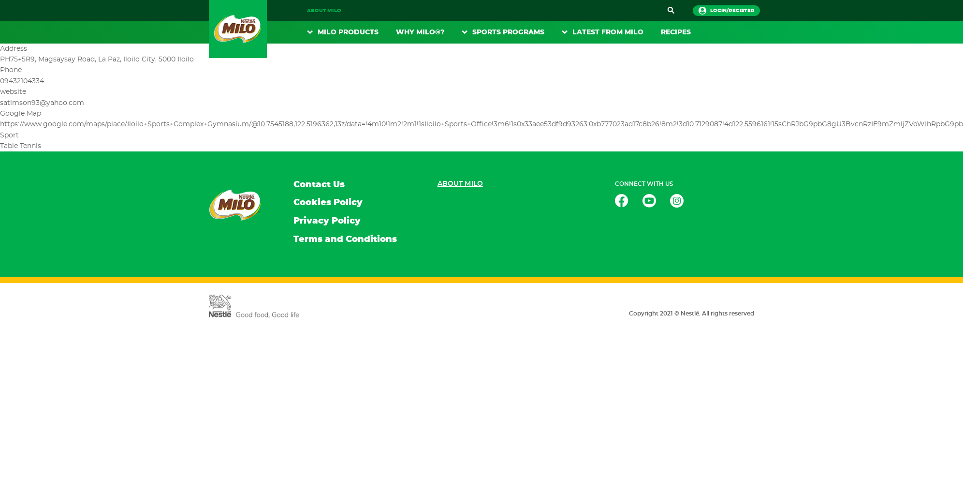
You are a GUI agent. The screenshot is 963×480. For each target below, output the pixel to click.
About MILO (324, 10)
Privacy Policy (327, 221)
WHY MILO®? (420, 32)
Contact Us (319, 184)
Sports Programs (508, 32)
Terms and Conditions (345, 239)
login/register (726, 11)
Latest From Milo (607, 32)
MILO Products (348, 32)
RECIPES (676, 32)
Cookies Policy (328, 202)
